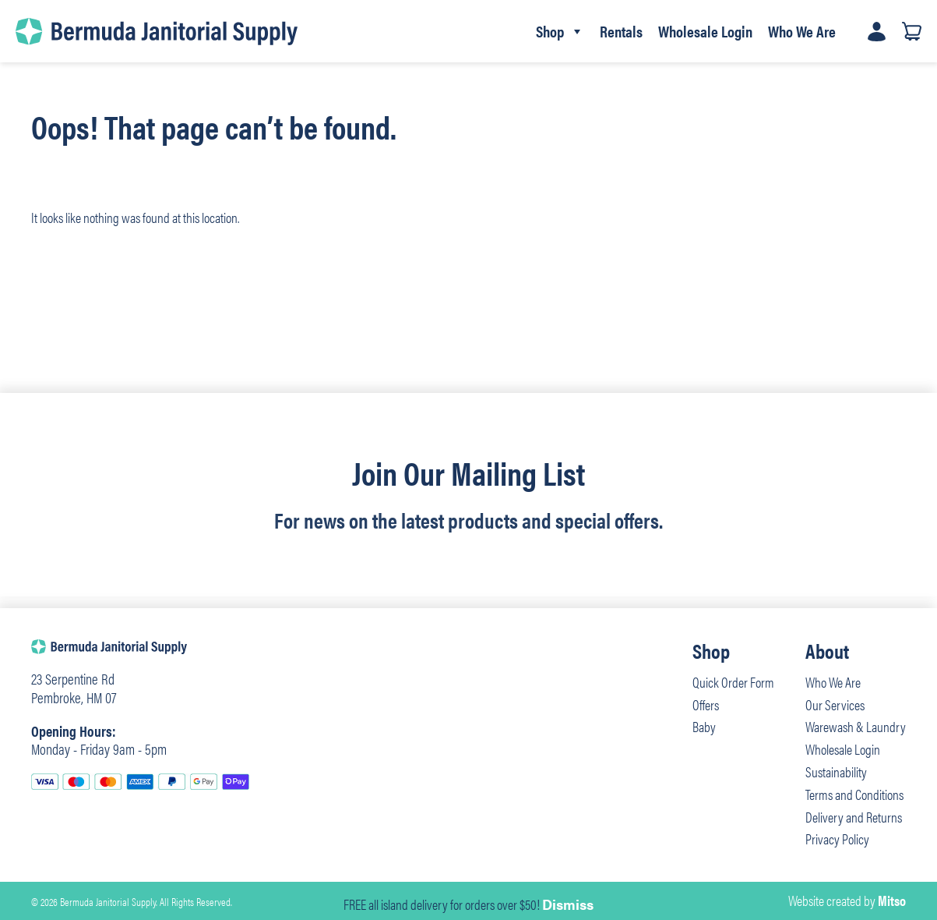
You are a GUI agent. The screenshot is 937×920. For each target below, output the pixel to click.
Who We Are (802, 30)
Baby (704, 726)
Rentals (621, 30)
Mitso (892, 900)
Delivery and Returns (853, 816)
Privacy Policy (837, 838)
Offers (705, 704)
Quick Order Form (733, 682)
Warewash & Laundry (855, 726)
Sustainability (836, 771)
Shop (560, 31)
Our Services (835, 704)
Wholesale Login (705, 30)
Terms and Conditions (854, 794)
